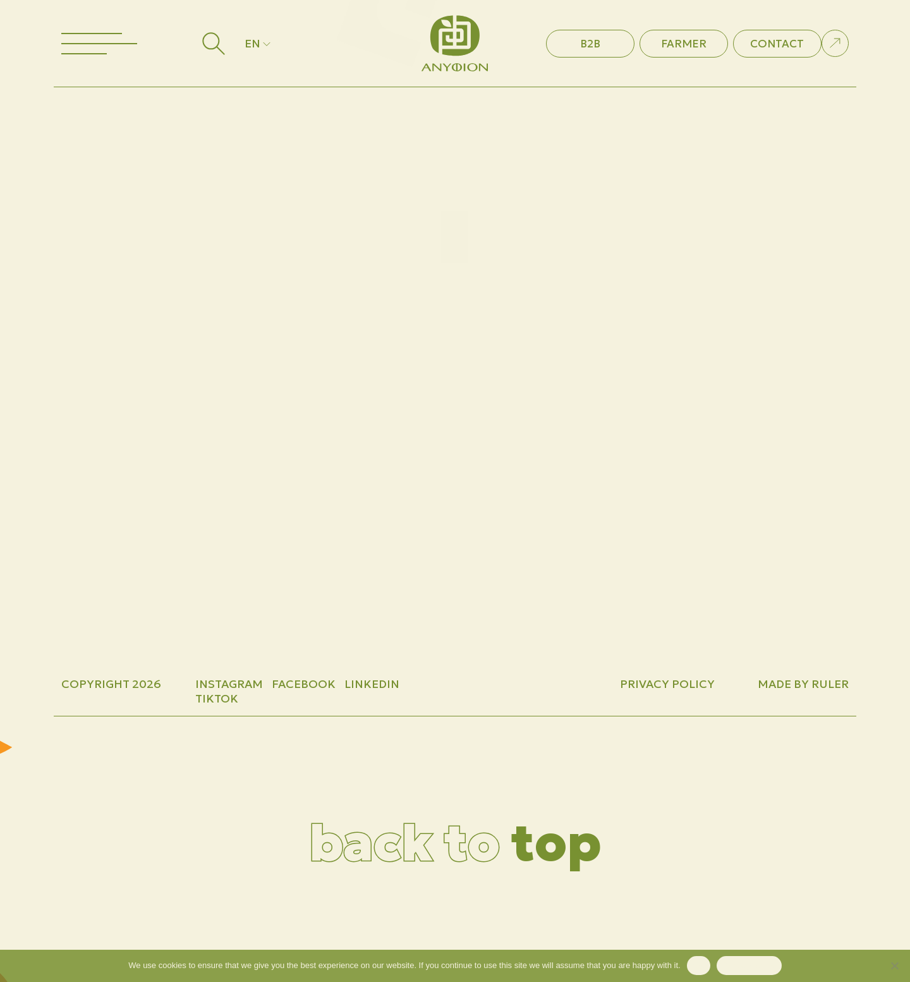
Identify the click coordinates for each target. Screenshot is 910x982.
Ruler (830, 684)
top (455, 843)
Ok (698, 965)
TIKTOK (216, 698)
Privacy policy (749, 965)
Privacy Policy (667, 684)
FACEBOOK (304, 684)
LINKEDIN (371, 684)
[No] (894, 965)
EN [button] (259, 43)
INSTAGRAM (229, 684)
